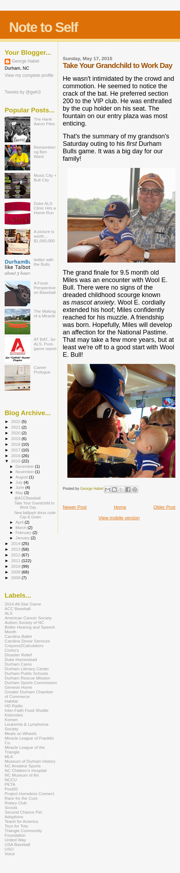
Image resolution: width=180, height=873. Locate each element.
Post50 (11, 789)
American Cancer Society (28, 617)
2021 (16, 427)
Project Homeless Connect (29, 793)
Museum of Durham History (30, 761)
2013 (16, 549)
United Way (15, 839)
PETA (10, 784)
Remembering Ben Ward (45, 152)
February (24, 532)
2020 (16, 432)
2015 (16, 461)
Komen (11, 719)
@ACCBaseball (27, 498)
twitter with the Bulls (43, 261)
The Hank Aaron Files (44, 121)
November (25, 472)
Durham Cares (18, 664)
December (25, 466)
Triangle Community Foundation (23, 832)
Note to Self (43, 27)
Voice (10, 853)
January (23, 538)
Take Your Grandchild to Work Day (34, 505)
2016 (16, 455)
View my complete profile (29, 75)
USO (9, 849)
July (20, 482)
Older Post (164, 507)
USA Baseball (17, 844)
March (22, 527)
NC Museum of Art (22, 775)
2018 (16, 444)
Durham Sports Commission (31, 682)
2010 (16, 566)
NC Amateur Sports (23, 765)
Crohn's (12, 650)
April (20, 522)
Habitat (11, 701)
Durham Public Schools (26, 673)
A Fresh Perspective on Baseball (45, 288)
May (20, 493)
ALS (8, 613)
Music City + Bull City (45, 177)
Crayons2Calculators (24, 645)
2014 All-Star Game (23, 604)
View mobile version (118, 517)
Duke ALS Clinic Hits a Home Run (45, 208)
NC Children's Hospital (26, 770)
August (22, 477)
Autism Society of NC (24, 622)
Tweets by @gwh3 (23, 92)
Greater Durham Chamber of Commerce (29, 694)
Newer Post (75, 507)
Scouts (11, 807)
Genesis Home (18, 687)
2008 (16, 577)
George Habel (25, 61)
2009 (16, 572)
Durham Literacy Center (27, 668)
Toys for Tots (16, 826)
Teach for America (21, 821)
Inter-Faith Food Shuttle (26, 710)
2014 (16, 543)
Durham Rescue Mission (27, 678)
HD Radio (14, 705)
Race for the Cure (21, 798)
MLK (9, 756)
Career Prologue (42, 369)
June (20, 487)
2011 (16, 560)
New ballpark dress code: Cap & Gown (35, 514)
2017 (16, 450)
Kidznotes (14, 715)
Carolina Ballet (18, 636)
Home (120, 507)
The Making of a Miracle (45, 313)
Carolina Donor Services (27, 641)
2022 (16, 421)
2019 (16, 438)
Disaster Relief (18, 654)
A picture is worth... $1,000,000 (44, 236)
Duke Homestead (21, 659)
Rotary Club (16, 802)
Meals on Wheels (21, 733)
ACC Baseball (18, 608)
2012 (16, 554)
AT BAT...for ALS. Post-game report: (45, 344)
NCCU (11, 779)
